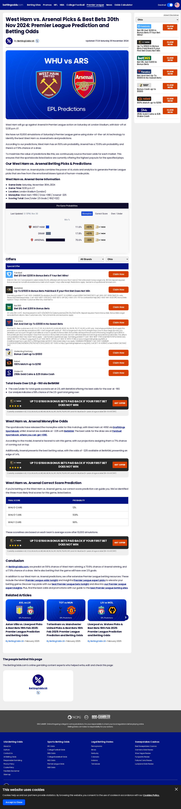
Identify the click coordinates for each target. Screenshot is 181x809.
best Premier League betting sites (109, 588)
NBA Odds (51, 753)
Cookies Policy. (151, 795)
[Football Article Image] (25, 610)
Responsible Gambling (13, 760)
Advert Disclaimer (171, 15)
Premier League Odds (55, 764)
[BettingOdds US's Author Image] (38, 680)
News (109, 5)
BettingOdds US (25, 41)
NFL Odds (51, 746)
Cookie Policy (9, 767)
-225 (89, 240)
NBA (62, 5)
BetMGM (69, 431)
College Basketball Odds (57, 757)
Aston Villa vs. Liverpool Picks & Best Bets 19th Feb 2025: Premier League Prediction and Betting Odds (24, 629)
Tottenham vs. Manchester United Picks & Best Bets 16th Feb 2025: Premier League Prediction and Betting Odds (65, 629)
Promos (47, 5)
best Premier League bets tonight (70, 584)
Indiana (94, 760)
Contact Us (8, 753)
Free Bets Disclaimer (11, 771)
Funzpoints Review (142, 757)
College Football (75, 5)
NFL (56, 5)
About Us (7, 746)
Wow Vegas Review (143, 753)
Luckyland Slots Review (144, 764)
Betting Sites (34, 5)
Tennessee (95, 764)
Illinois (93, 750)
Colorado (95, 757)
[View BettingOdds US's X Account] (37, 41)
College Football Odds (56, 750)
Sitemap (7, 774)
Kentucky (94, 753)
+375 (89, 233)
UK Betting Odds (10, 757)
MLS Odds (51, 760)
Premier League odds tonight (41, 580)
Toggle (170, 5)
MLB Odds (51, 767)
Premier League (95, 5)
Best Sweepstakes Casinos (146, 746)
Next (126, 617)
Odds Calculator (123, 5)
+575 (89, 227)
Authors (7, 750)
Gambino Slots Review (144, 750)
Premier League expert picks (89, 580)
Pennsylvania (96, 746)
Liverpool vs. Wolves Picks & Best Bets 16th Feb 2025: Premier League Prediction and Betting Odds (105, 629)
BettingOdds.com (19, 566)
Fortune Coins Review (143, 760)
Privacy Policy (9, 764)
